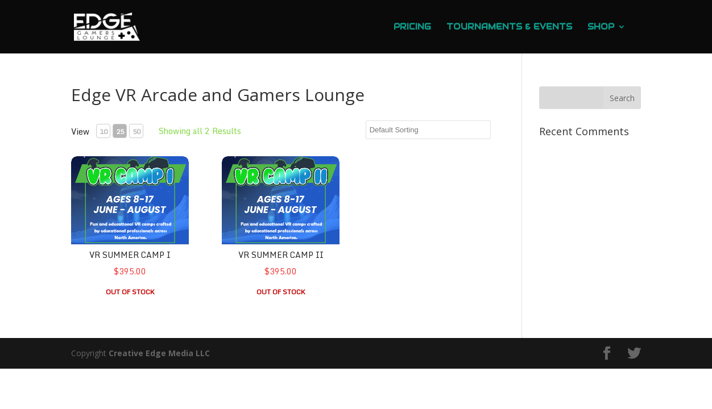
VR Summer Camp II (281, 254)
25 (120, 131)
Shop (600, 27)
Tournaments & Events (509, 27)
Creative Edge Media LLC (159, 353)
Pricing (412, 27)
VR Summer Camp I (130, 254)
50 (136, 131)
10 (103, 131)
